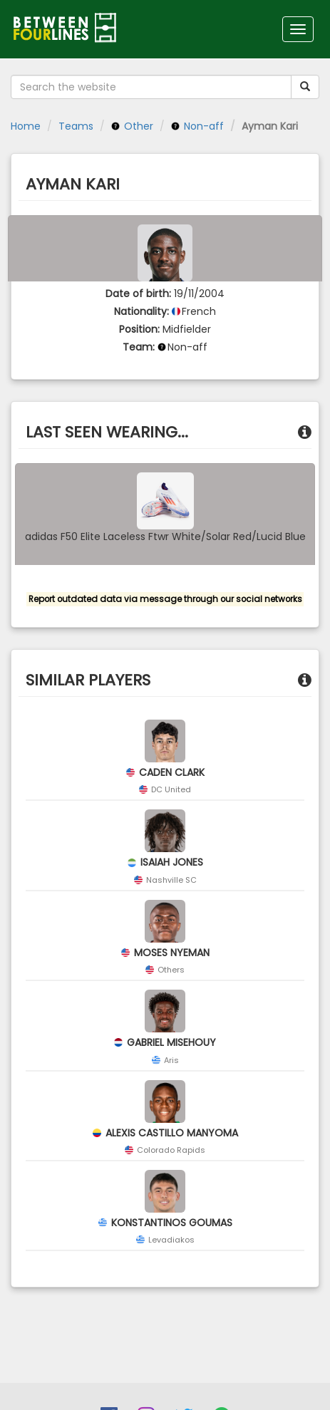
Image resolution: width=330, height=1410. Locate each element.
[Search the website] (151, 87)
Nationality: (141, 311)
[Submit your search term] (305, 87)
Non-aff (197, 126)
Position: (139, 329)
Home (26, 126)
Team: (139, 347)
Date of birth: (138, 293)
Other (132, 126)
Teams (75, 126)
